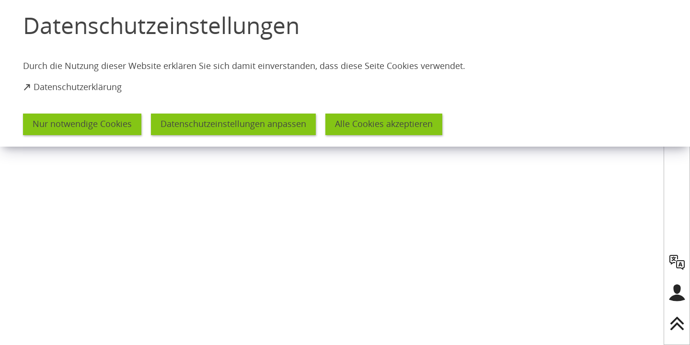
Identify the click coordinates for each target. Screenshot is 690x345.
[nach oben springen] (677, 323)
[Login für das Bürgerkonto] (677, 292)
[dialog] (345, 73)
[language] (677, 262)
